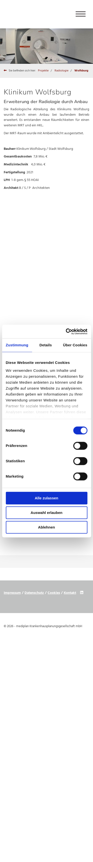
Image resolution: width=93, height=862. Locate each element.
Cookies (54, 593)
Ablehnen (46, 527)
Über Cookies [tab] (75, 345)
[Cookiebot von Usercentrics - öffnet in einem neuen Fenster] (66, 331)
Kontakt (70, 593)
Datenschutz (34, 593)
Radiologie (61, 70)
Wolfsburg (81, 70)
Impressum (12, 593)
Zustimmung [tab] (17, 345)
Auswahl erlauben (46, 512)
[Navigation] (80, 14)
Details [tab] (45, 345)
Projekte (43, 70)
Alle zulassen (46, 498)
